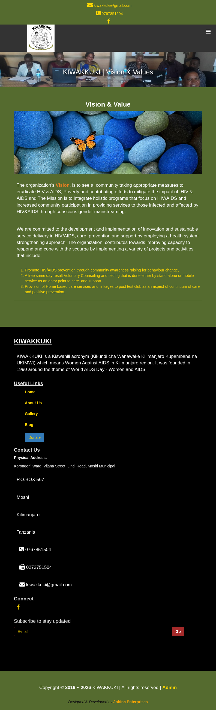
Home (30, 392)
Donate (34, 437)
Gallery (31, 414)
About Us (33, 403)
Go (178, 631)
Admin (169, 687)
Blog (29, 424)
